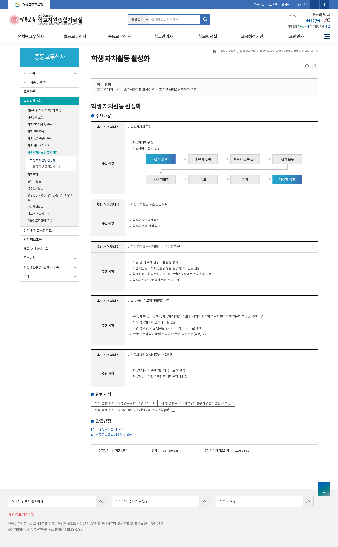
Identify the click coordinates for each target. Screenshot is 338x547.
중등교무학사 (119, 36)
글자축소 (314, 4)
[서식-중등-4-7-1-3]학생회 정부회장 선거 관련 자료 (196, 403)
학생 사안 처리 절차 (38, 146)
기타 (26, 277)
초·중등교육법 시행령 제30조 (114, 435)
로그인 (273, 4)
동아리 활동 (34, 181)
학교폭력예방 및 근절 (39, 125)
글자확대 (324, 4)
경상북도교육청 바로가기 (27, 3)
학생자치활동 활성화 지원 (42, 152)
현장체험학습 (35, 207)
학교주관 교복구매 (38, 214)
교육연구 (29, 92)
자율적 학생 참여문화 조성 (45, 166)
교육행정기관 (252, 36)
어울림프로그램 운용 (39, 221)
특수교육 (29, 258)
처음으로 (259, 4)
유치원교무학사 (30, 36)
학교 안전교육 (35, 132)
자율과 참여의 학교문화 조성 (44, 111)
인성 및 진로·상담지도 (37, 231)
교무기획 (29, 73)
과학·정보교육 (33, 240)
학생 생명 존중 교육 (38, 138)
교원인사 (296, 36)
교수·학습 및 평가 (35, 83)
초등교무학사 (75, 36)
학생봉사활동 (35, 188)
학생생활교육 (32, 101)
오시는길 (287, 4)
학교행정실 (207, 36)
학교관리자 (163, 36)
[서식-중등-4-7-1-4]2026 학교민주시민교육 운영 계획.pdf (134, 410)
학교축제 (32, 175)
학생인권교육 (35, 118)
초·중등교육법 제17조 (109, 429)
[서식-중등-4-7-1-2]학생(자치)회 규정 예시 (124, 403)
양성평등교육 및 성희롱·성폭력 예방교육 (49, 198)
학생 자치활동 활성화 (42, 160)
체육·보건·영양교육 (36, 249)
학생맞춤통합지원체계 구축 (41, 267)
